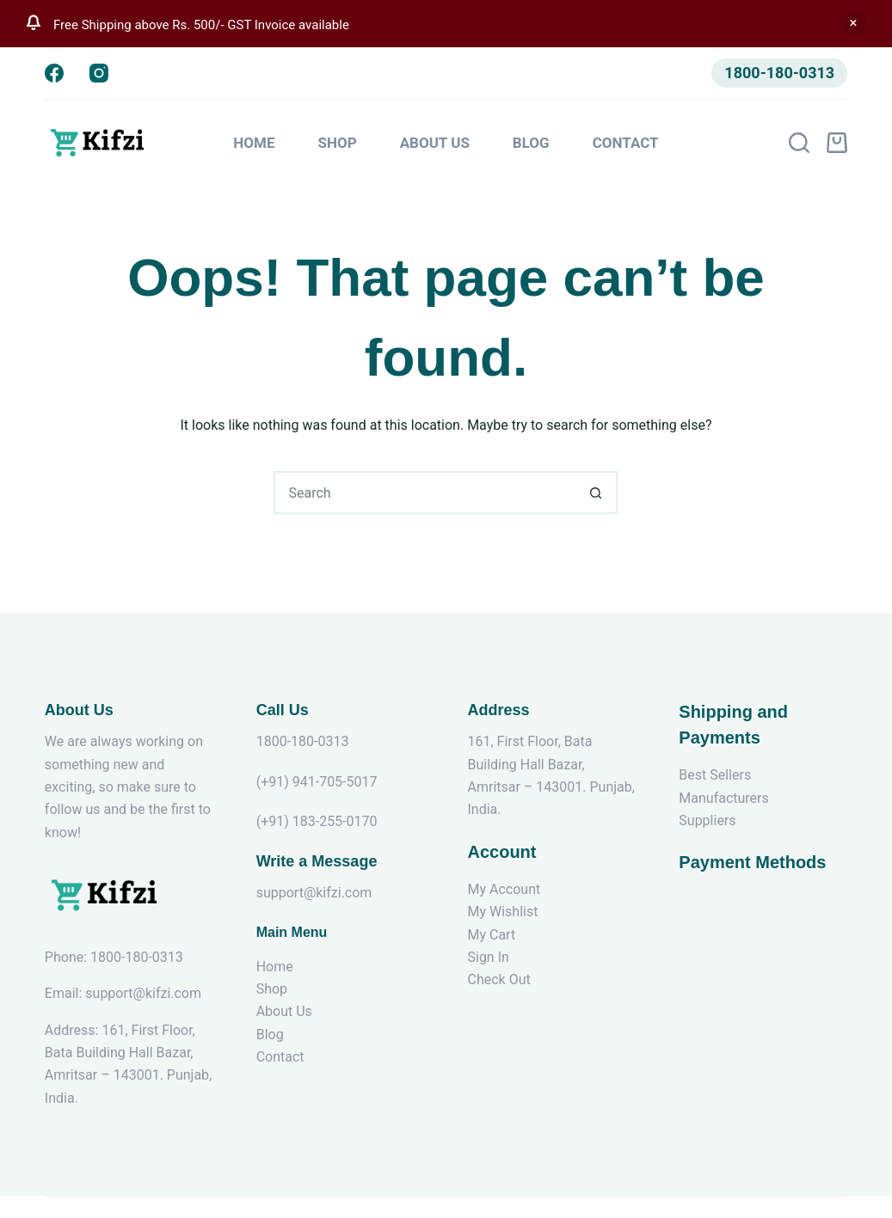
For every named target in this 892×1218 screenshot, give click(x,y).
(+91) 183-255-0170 (317, 821)
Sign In (487, 957)
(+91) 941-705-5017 (317, 782)
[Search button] (596, 492)
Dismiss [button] (853, 23)
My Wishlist (502, 911)
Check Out (498, 979)
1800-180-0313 (779, 73)
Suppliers (707, 820)
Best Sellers (715, 775)
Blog (531, 142)
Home (253, 142)
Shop (337, 142)
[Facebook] (54, 73)
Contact (626, 142)
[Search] (799, 142)
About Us (435, 142)
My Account (503, 889)
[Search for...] (424, 492)
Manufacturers (723, 798)
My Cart (491, 935)
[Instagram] (98, 73)
